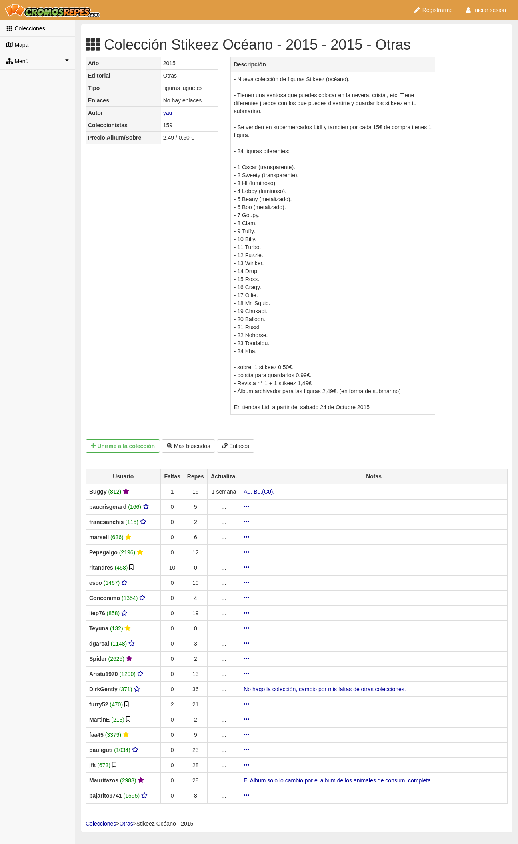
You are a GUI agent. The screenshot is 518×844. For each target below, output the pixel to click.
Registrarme (433, 10)
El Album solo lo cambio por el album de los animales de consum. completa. (338, 780)
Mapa (17, 45)
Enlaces (235, 446)
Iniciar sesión (485, 10)
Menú (37, 60)
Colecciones (25, 28)
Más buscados (188, 446)
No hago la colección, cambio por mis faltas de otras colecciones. (325, 689)
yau (167, 113)
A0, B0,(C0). (259, 491)
